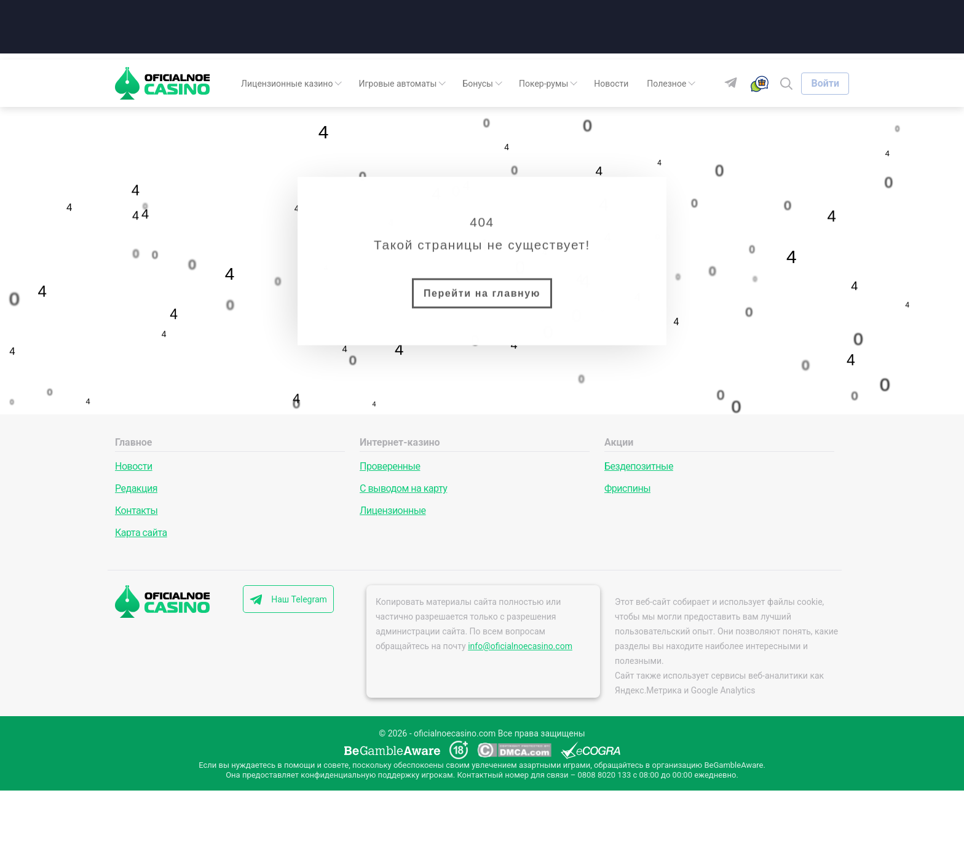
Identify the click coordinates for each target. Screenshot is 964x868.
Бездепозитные (638, 466)
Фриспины (627, 488)
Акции (618, 442)
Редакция (136, 488)
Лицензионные (393, 510)
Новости (611, 84)
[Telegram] (735, 83)
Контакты (136, 510)
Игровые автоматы (397, 84)
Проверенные (390, 466)
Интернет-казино (400, 442)
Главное (133, 442)
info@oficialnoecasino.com (520, 646)
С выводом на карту (403, 488)
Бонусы (477, 84)
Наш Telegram (299, 599)
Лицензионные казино (287, 84)
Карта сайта (141, 533)
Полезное (666, 84)
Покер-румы (543, 84)
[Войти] (825, 84)
